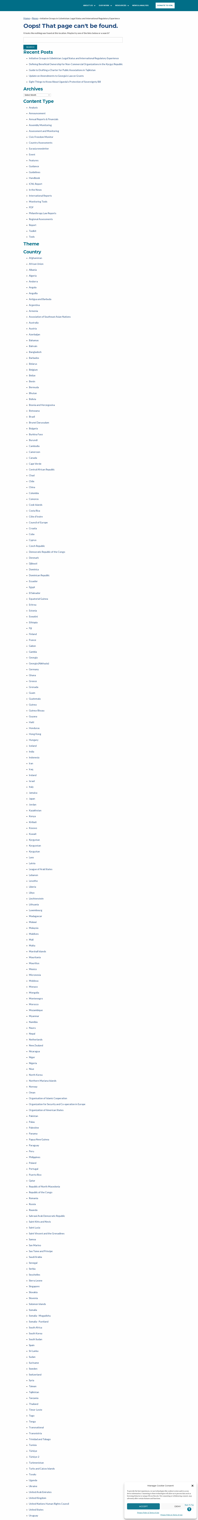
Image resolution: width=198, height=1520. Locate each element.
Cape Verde (34, 424)
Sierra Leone (34, 1157)
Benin (31, 350)
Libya (31, 809)
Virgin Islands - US (37, 1399)
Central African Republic (40, 430)
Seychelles (34, 1152)
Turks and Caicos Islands (40, 1325)
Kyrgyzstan (34, 767)
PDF (31, 193)
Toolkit (32, 214)
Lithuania (33, 819)
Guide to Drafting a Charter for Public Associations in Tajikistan (59, 68)
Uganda (32, 1336)
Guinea (32, 640)
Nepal (32, 935)
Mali (31, 851)
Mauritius (33, 872)
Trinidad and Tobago (39, 1299)
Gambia (32, 593)
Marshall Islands (36, 862)
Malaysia (33, 841)
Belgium (33, 340)
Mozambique (35, 914)
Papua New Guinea (38, 1030)
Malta (32, 856)
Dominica (33, 519)
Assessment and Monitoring (42, 124)
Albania (32, 250)
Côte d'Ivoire (35, 472)
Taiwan (32, 1252)
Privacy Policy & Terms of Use (148, 1513)
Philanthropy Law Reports (41, 198)
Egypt (32, 535)
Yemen (32, 1404)
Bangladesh (34, 324)
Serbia (32, 1146)
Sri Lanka (33, 1220)
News (34, 18)
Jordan (32, 730)
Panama (32, 1025)
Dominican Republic (38, 524)
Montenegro (35, 904)
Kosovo (32, 751)
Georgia (33, 598)
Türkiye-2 (33, 1315)
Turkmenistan (35, 1320)
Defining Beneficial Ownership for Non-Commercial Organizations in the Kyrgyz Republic (71, 62)
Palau (31, 1014)
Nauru (32, 930)
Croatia (32, 482)
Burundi (32, 403)
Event (31, 145)
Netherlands (35, 941)
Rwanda (32, 1093)
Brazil (32, 382)
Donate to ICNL (165, 5)
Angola (32, 266)
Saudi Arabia (35, 1136)
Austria (32, 303)
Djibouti (33, 514)
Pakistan (33, 1009)
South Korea (34, 1204)
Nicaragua (34, 951)
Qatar (32, 1067)
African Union (35, 245)
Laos (31, 777)
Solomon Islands (36, 1178)
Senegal (32, 1141)
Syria (31, 1246)
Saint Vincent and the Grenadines (44, 1115)
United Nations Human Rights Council (47, 1357)
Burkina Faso (35, 398)
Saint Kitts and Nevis (38, 1104)
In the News (34, 177)
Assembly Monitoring (39, 119)
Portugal (33, 1057)
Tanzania (33, 1262)
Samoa (32, 1120)
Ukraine (32, 1341)
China (31, 445)
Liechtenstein (35, 814)
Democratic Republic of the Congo (45, 503)
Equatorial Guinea (37, 546)
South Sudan (34, 1209)
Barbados (33, 329)
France (32, 582)
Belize (32, 345)
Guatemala (34, 635)
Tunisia (32, 1304)
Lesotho (32, 798)
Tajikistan (33, 1257)
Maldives (33, 846)
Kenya (32, 740)
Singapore (33, 1162)
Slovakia (33, 1167)
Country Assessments (39, 135)
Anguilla (33, 271)
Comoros (33, 456)
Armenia (33, 287)
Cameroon (34, 414)
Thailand (33, 1267)
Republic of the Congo (39, 1078)
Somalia (32, 1183)
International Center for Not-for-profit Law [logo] (38, 1498)
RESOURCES (122, 5)
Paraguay (33, 1036)
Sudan (32, 1225)
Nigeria (32, 962)
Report (32, 209)
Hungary (33, 672)
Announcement (36, 108)
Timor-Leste (35, 1273)
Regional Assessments (39, 203)
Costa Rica (34, 466)
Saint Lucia (34, 1109)
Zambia (32, 1410)
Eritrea (32, 551)
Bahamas (33, 314)
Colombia (33, 451)
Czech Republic (36, 498)
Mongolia (33, 899)
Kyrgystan (33, 762)
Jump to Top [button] (189, 1507)
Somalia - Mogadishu (39, 1188)
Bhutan (32, 361)
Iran (31, 693)
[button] (192, 1485)
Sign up (34, 1452)
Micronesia (34, 883)
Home (26, 18)
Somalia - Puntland (37, 1194)
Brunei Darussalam (38, 387)
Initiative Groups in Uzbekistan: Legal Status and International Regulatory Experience (69, 57)
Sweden (32, 1236)
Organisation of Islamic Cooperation (46, 993)
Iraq (31, 698)
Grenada (33, 624)
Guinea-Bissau (35, 646)
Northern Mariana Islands (41, 978)
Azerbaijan (34, 308)
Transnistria (34, 1294)
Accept (143, 1506)
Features (33, 151)
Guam (32, 630)
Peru (31, 1041)
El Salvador (34, 540)
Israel (31, 709)
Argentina (33, 282)
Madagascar (35, 830)
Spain (31, 1215)
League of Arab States (39, 788)
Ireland (32, 703)
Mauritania (34, 867)
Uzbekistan (34, 1373)
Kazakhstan (34, 735)
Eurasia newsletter (37, 140)
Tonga (32, 1283)
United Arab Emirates (39, 1346)
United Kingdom (36, 1352)
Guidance (33, 156)
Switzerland (34, 1241)
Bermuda (33, 356)
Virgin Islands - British (39, 1394)
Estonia (32, 556)
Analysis (33, 103)
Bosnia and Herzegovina (40, 372)
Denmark (33, 509)
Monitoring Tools (37, 188)
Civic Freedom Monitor (40, 130)
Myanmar (33, 920)
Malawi (32, 835)
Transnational (35, 1288)
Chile (31, 440)
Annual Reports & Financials (42, 114)
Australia (33, 298)
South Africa (35, 1199)
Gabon (32, 588)
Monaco (33, 893)
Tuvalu (32, 1331)
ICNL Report (35, 172)
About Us (89, 5)
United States (35, 1362)
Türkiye (32, 1309)
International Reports (39, 182)
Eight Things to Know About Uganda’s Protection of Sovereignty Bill (61, 78)
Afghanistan (34, 240)
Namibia (33, 925)
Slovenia (33, 1173)
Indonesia (33, 688)
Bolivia (32, 366)
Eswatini (33, 561)
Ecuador (33, 530)
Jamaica (33, 719)
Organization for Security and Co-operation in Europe (54, 999)
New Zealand (35, 946)
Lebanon (33, 793)
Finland (32, 577)
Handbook (34, 167)
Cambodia (34, 408)
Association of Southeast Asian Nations (47, 293)
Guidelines (34, 161)
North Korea (35, 972)
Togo (31, 1278)
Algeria (32, 256)
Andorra (33, 261)
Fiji (30, 572)
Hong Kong (34, 667)
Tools (31, 219)
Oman (32, 988)
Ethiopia (33, 567)
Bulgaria (33, 393)
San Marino (34, 1125)
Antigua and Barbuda (39, 277)
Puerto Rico (34, 1062)
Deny (177, 1506)
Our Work (105, 5)
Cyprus (32, 493)
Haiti (31, 656)
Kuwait (32, 756)
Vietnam (33, 1389)
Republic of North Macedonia (43, 1072)
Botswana (33, 377)
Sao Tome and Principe (39, 1130)
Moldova (33, 888)
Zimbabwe (34, 1415)
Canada (32, 419)
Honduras (33, 661)
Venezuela (33, 1383)
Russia (32, 1088)
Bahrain (32, 319)
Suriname (33, 1230)
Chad (31, 435)
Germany (33, 609)
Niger (31, 956)
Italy (31, 714)
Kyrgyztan (34, 772)
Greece (32, 619)
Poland (32, 1051)
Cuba (31, 487)
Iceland (32, 677)
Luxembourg (35, 825)
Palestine (33, 1020)
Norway (33, 983)
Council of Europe (37, 477)
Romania (33, 1083)
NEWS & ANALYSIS (140, 5)
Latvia (32, 783)
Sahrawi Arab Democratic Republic (45, 1099)
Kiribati (32, 746)
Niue (31, 967)
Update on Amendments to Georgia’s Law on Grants (53, 73)
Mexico (32, 877)
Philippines (34, 1046)
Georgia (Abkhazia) (38, 603)
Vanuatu (33, 1378)
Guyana (32, 651)
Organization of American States (44, 1004)
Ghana (32, 614)
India (31, 682)
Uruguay (33, 1368)
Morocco (33, 909)
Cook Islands (35, 461)
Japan (31, 725)
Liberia (32, 804)
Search (152, 5)
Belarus (32, 335)
